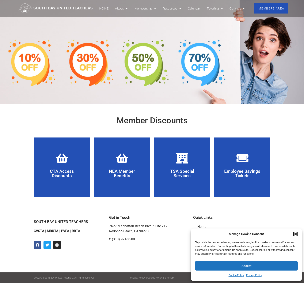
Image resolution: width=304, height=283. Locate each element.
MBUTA (52, 231)
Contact (236, 8)
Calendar (193, 8)
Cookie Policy (236, 275)
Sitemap (169, 277)
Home (201, 227)
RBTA (76, 231)
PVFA (65, 231)
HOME (103, 8)
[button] (295, 234)
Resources (172, 8)
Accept (246, 266)
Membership (145, 8)
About (121, 8)
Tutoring (215, 8)
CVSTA (39, 231)
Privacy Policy (254, 275)
